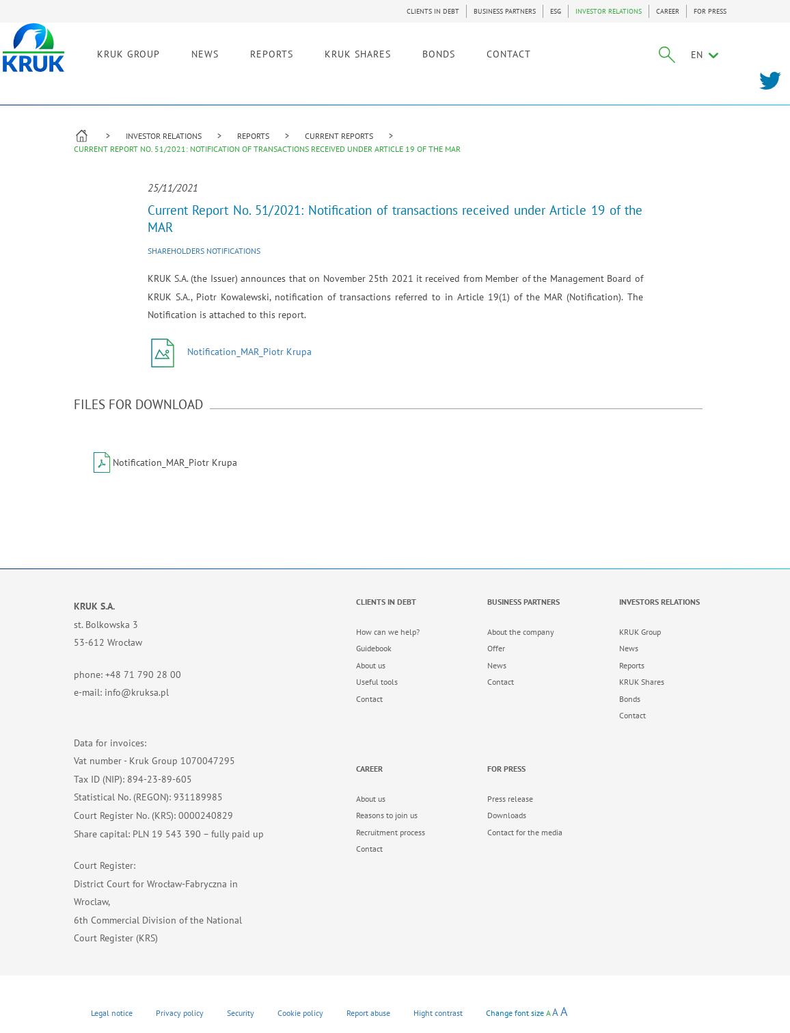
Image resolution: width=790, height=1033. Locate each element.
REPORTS (253, 136)
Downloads (506, 815)
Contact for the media (524, 832)
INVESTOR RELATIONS (608, 11)
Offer (496, 648)
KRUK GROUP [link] (197, 53)
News (496, 665)
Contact (369, 699)
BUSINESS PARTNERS (505, 11)
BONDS (507, 53)
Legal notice (112, 1013)
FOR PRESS (710, 11)
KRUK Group (640, 632)
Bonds (629, 699)
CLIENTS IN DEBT (433, 11)
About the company (520, 632)
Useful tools (377, 682)
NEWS (274, 53)
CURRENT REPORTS (339, 136)
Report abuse (368, 1013)
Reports (631, 665)
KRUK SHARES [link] (427, 53)
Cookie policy (300, 1013)
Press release (510, 799)
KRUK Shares (641, 682)
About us (370, 665)
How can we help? (388, 632)
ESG (555, 11)
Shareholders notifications (204, 251)
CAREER (667, 11)
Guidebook (374, 648)
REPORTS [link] (340, 53)
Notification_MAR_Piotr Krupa (230, 351)
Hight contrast (438, 1013)
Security (240, 1013)
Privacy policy (180, 1013)
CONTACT (578, 53)
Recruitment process (390, 832)
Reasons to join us (387, 815)
